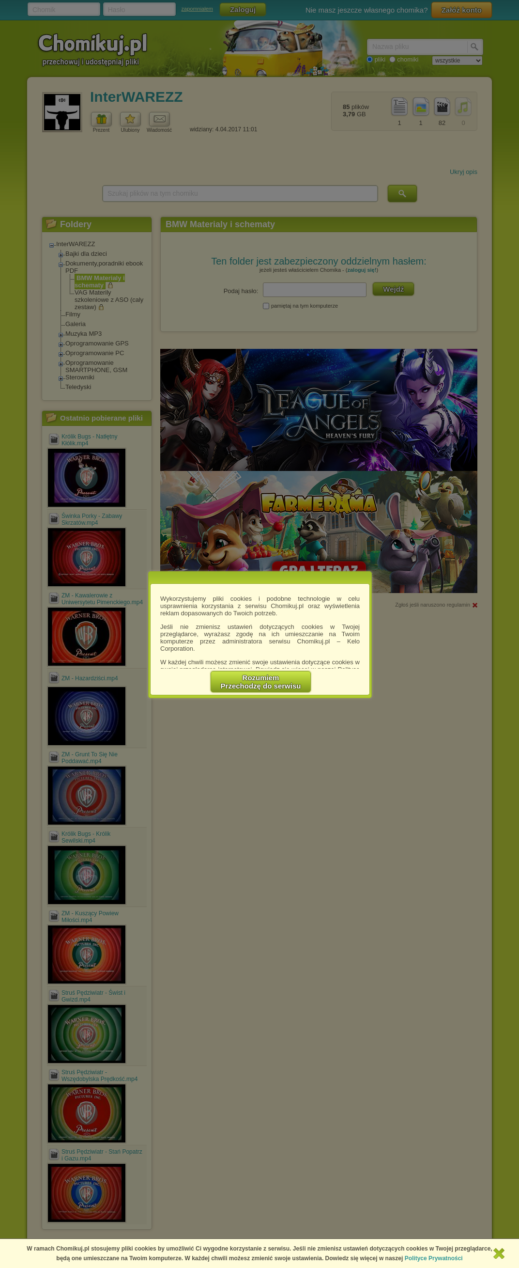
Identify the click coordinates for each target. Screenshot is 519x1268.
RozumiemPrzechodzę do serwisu (261, 681)
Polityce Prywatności (434, 1258)
